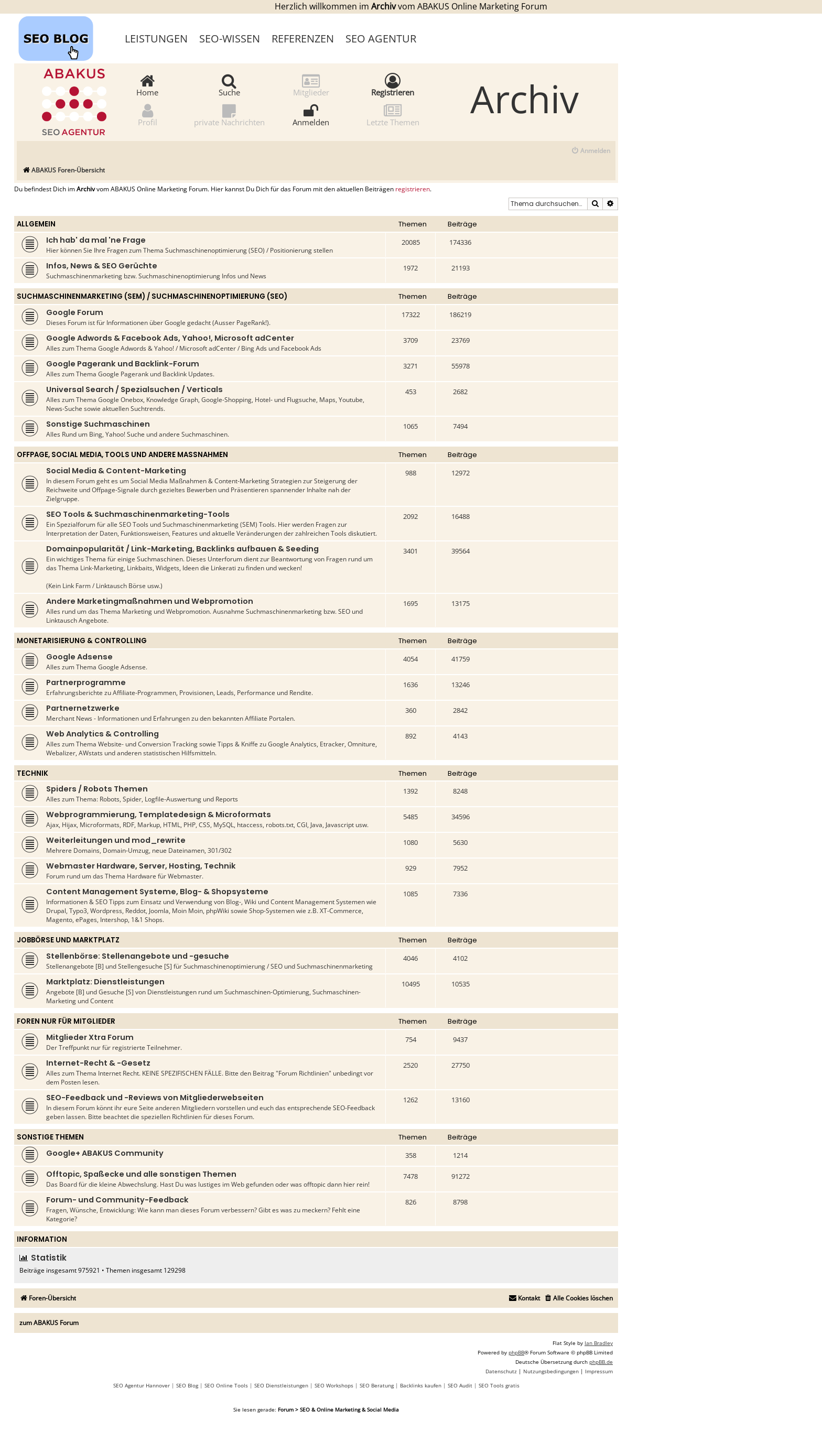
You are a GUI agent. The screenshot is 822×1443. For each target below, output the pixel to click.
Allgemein (36, 224)
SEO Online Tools (226, 1385)
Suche (229, 84)
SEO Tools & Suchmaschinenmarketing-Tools (138, 514)
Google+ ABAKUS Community (105, 1153)
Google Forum (74, 312)
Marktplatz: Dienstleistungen (105, 982)
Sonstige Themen (50, 1137)
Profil (147, 114)
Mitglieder (311, 84)
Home (147, 84)
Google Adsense (79, 657)
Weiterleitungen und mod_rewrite (116, 840)
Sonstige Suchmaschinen (98, 424)
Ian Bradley (599, 1343)
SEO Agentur (380, 38)
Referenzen (303, 38)
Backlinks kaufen (420, 1385)
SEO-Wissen (229, 38)
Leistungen (156, 38)
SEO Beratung (377, 1385)
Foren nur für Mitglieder (66, 1021)
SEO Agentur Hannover (141, 1385)
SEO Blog (187, 1385)
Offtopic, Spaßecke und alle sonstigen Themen (141, 1174)
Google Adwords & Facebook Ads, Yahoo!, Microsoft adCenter (170, 338)
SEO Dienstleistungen (281, 1385)
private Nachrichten (229, 114)
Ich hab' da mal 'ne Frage (96, 240)
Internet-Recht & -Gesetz (98, 1063)
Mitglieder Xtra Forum (90, 1037)
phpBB (516, 1352)
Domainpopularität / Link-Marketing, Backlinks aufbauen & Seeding (182, 549)
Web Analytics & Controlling (102, 734)
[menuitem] (590, 151)
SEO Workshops (334, 1385)
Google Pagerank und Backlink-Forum (122, 364)
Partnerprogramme (86, 682)
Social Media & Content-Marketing (116, 470)
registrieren (412, 189)
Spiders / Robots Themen (97, 789)
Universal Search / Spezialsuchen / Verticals (134, 389)
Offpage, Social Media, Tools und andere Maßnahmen (122, 455)
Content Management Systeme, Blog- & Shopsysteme (157, 891)
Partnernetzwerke (83, 708)
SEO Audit (460, 1385)
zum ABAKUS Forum (49, 1322)
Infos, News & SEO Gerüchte (101, 266)
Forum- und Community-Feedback (117, 1200)
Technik (32, 773)
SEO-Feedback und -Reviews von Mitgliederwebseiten (155, 1097)
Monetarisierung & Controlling (82, 641)
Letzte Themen (392, 114)
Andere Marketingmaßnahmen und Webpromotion (149, 601)
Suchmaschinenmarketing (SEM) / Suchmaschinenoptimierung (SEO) (152, 296)
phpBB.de (601, 1361)
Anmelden (311, 114)
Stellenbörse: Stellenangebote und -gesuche (137, 956)
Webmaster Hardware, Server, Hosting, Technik (141, 866)
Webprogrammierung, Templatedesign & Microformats (158, 814)
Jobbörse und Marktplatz (68, 940)
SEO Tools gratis (499, 1385)
